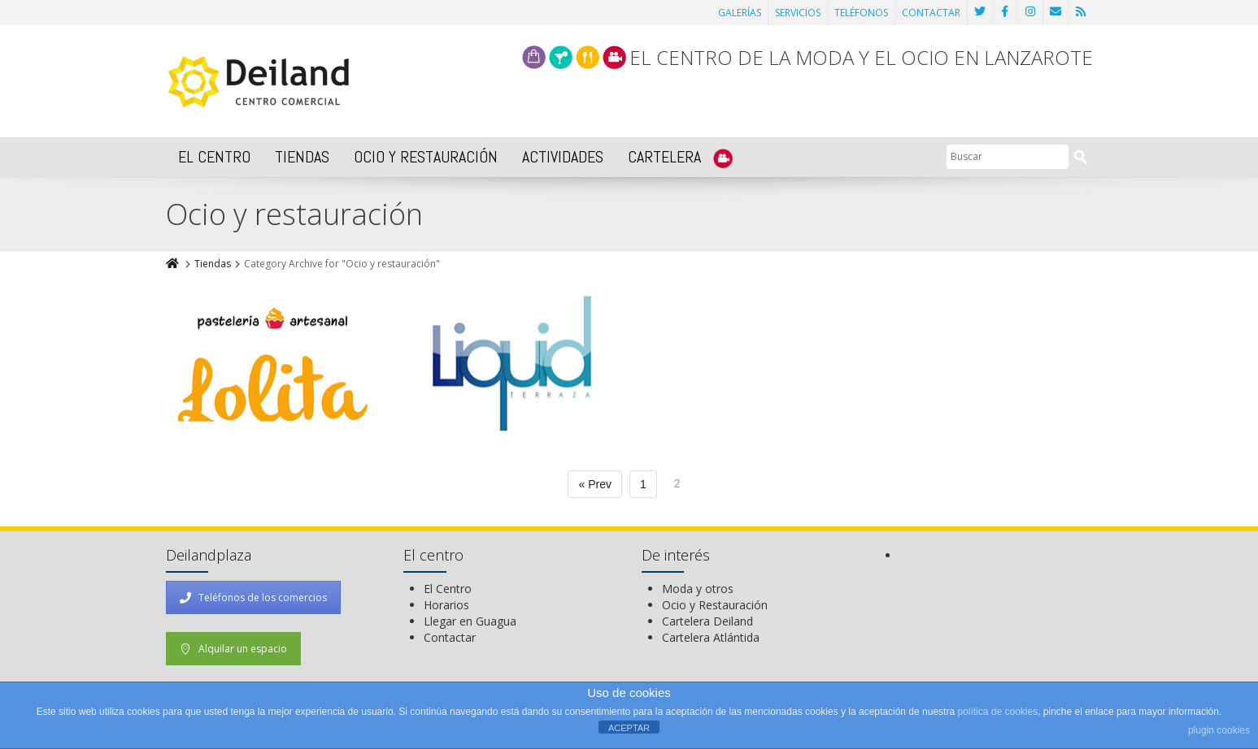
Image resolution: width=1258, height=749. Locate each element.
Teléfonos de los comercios (253, 597)
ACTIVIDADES (562, 156)
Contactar (450, 637)
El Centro (448, 588)
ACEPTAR (629, 728)
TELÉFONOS (861, 12)
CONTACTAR (931, 12)
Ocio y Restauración (715, 605)
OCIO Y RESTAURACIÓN (426, 156)
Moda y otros (697, 588)
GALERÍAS (739, 12)
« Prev (594, 484)
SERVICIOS (798, 12)
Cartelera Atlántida (711, 637)
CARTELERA (680, 157)
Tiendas (212, 264)
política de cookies (997, 711)
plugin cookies (1219, 730)
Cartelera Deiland (707, 621)
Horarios (446, 605)
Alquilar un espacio (233, 649)
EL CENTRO (214, 156)
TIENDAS (302, 156)
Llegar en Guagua (470, 621)
